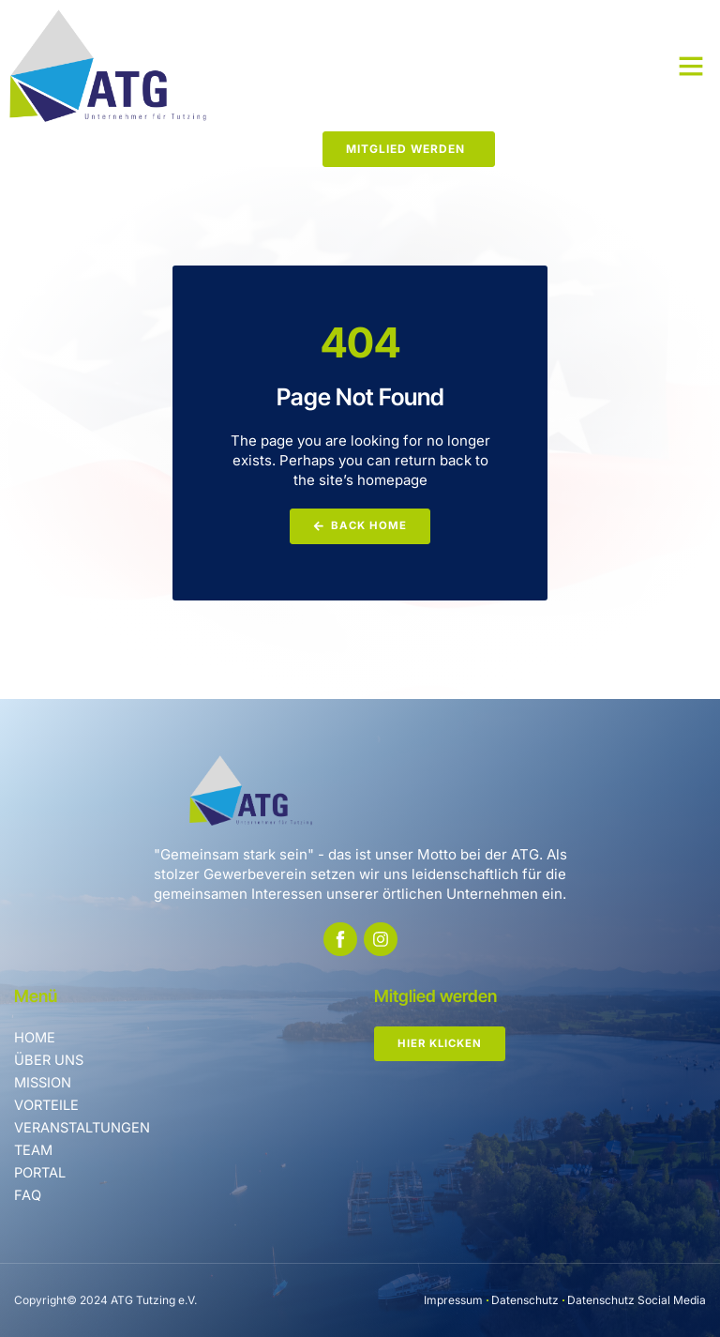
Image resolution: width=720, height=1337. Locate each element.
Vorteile (47, 1105)
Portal (41, 1172)
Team (34, 1150)
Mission (44, 1082)
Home (35, 1037)
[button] (691, 65)
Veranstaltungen (84, 1127)
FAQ (27, 1195)
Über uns (49, 1060)
